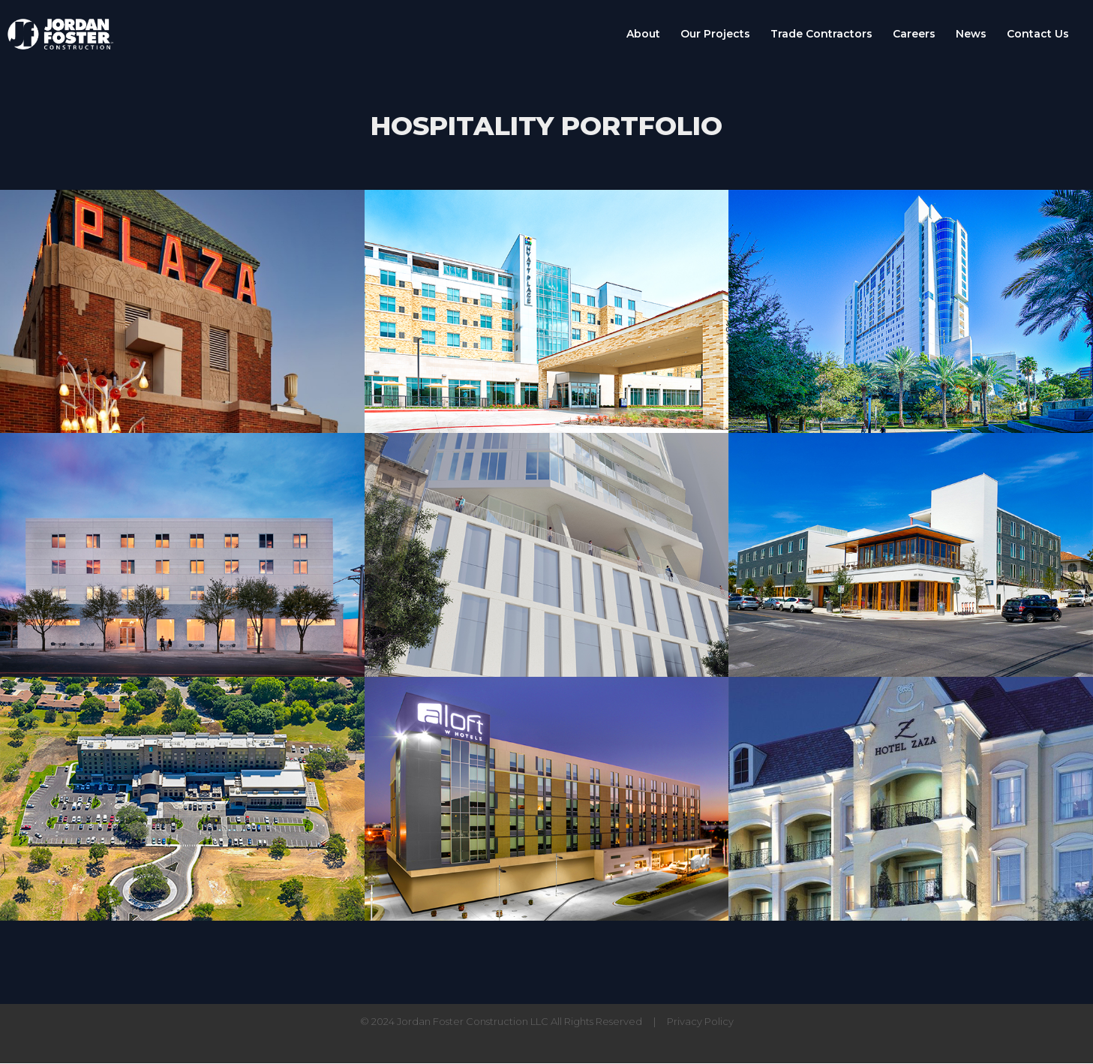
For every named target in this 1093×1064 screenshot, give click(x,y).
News (971, 35)
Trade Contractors (821, 35)
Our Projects (715, 35)
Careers (914, 35)
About (643, 35)
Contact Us (1038, 35)
